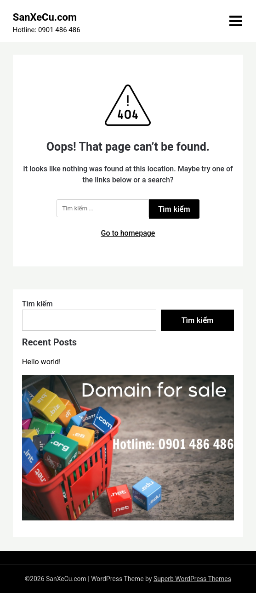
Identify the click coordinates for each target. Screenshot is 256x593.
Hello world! (41, 361)
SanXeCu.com (45, 17)
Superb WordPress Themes (192, 578)
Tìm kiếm (37, 303)
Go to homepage (128, 233)
